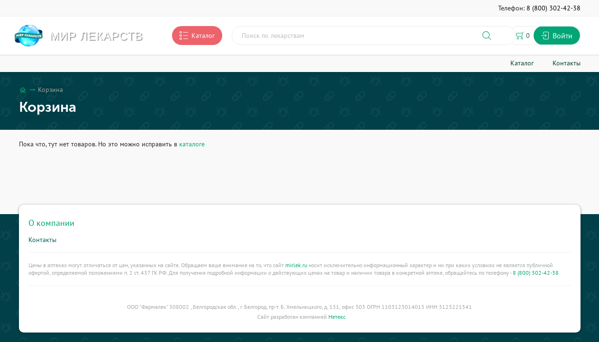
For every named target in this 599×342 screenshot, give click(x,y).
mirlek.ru (296, 265)
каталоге (192, 144)
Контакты (42, 239)
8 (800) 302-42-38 (536, 272)
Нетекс (336, 316)
